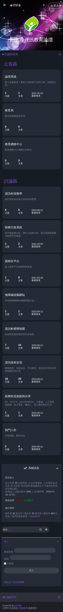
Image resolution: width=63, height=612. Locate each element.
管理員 (18, 500)
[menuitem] (15, 5)
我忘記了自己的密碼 (14, 582)
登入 (6, 541)
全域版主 (28, 500)
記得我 (10, 563)
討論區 (10, 181)
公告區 (10, 64)
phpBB (18, 605)
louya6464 (35, 516)
